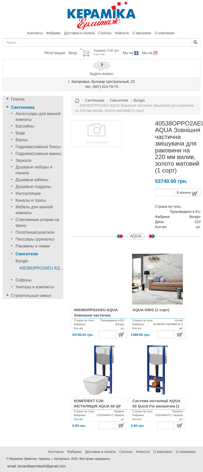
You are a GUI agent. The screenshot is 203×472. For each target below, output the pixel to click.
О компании (164, 33)
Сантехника (22, 107)
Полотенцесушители (35, 232)
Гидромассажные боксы (38, 147)
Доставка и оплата (79, 33)
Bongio (22, 261)
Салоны (104, 33)
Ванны (22, 140)
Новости (122, 33)
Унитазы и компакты (35, 287)
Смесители (27, 254)
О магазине (141, 33)
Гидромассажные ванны (38, 153)
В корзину (187, 193)
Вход (73, 53)
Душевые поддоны (33, 186)
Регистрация (54, 53)
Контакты (34, 33)
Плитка (17, 99)
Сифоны (24, 280)
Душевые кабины (32, 180)
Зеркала (23, 160)
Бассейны (25, 126)
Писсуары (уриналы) (35, 239)
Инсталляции (28, 193)
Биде (20, 133)
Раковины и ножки (33, 246)
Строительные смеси (31, 295)
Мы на (130, 53)
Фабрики (53, 33)
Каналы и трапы (31, 200)
